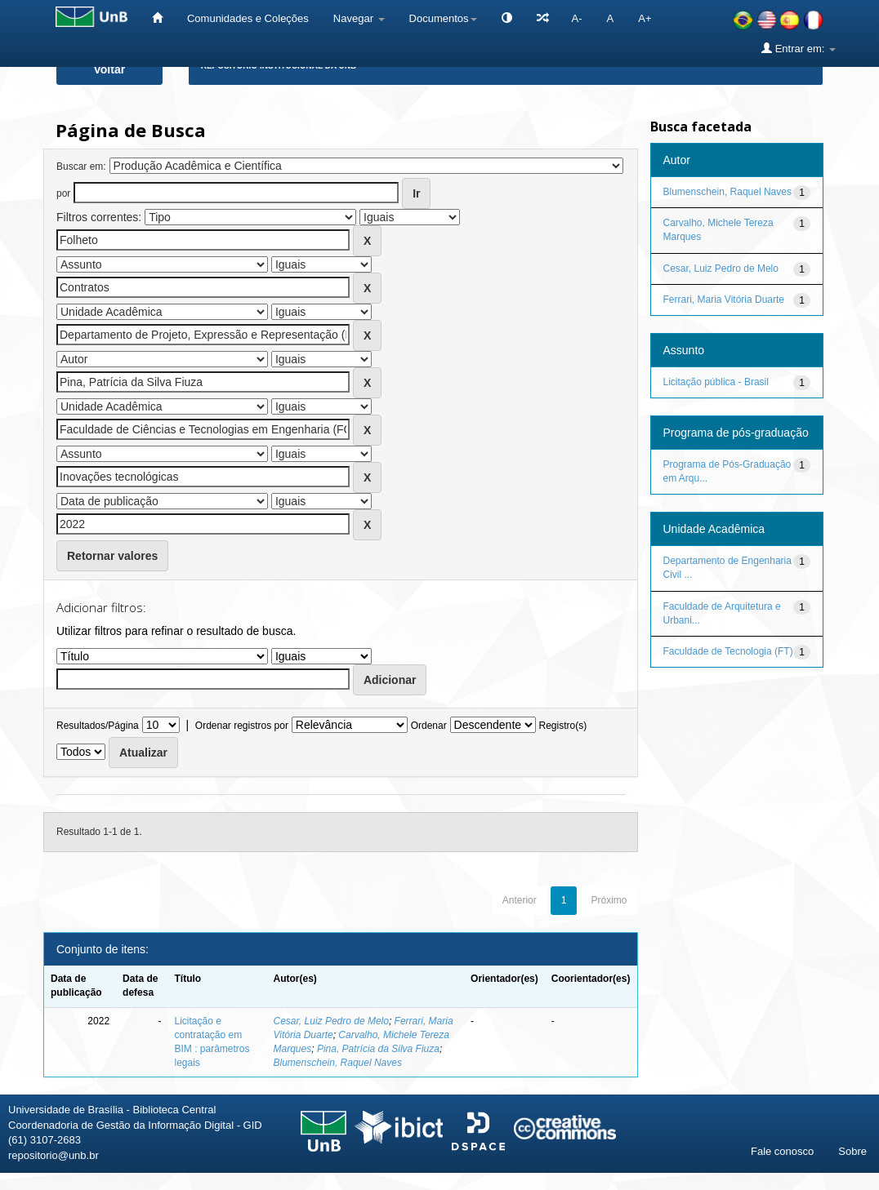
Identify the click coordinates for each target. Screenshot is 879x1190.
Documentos (443, 18)
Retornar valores (112, 555)
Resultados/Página (97, 725)
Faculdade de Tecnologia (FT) (728, 651)
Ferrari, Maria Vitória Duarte (724, 299)
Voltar (110, 69)
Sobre (852, 1151)
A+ (644, 18)
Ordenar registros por (241, 725)
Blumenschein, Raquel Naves (338, 1062)
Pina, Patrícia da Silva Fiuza (378, 1049)
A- (577, 18)
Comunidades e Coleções (248, 18)
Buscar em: (81, 166)
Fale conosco (782, 1151)
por (63, 193)
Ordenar (429, 725)
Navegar (359, 18)
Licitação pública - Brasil (716, 382)
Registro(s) (562, 725)
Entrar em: (798, 48)
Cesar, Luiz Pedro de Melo (331, 1021)
